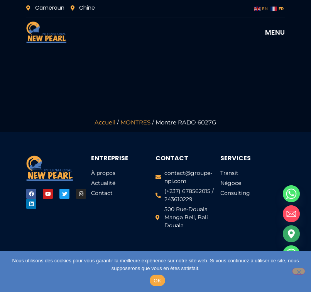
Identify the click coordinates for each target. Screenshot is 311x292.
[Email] (291, 213)
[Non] (298, 271)
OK (157, 281)
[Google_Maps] (291, 233)
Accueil (105, 122)
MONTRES (135, 122)
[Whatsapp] (291, 193)
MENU (275, 32)
